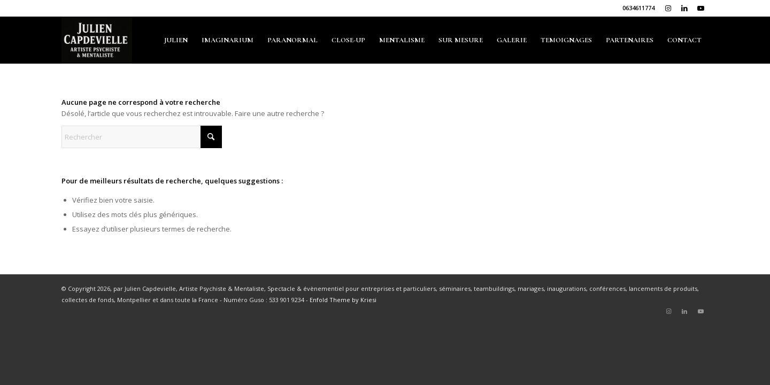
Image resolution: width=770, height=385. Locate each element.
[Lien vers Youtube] (700, 8)
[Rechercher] (141, 137)
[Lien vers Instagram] (668, 8)
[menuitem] (176, 40)
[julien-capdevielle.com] (96, 40)
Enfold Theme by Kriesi (343, 300)
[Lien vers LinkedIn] (684, 8)
